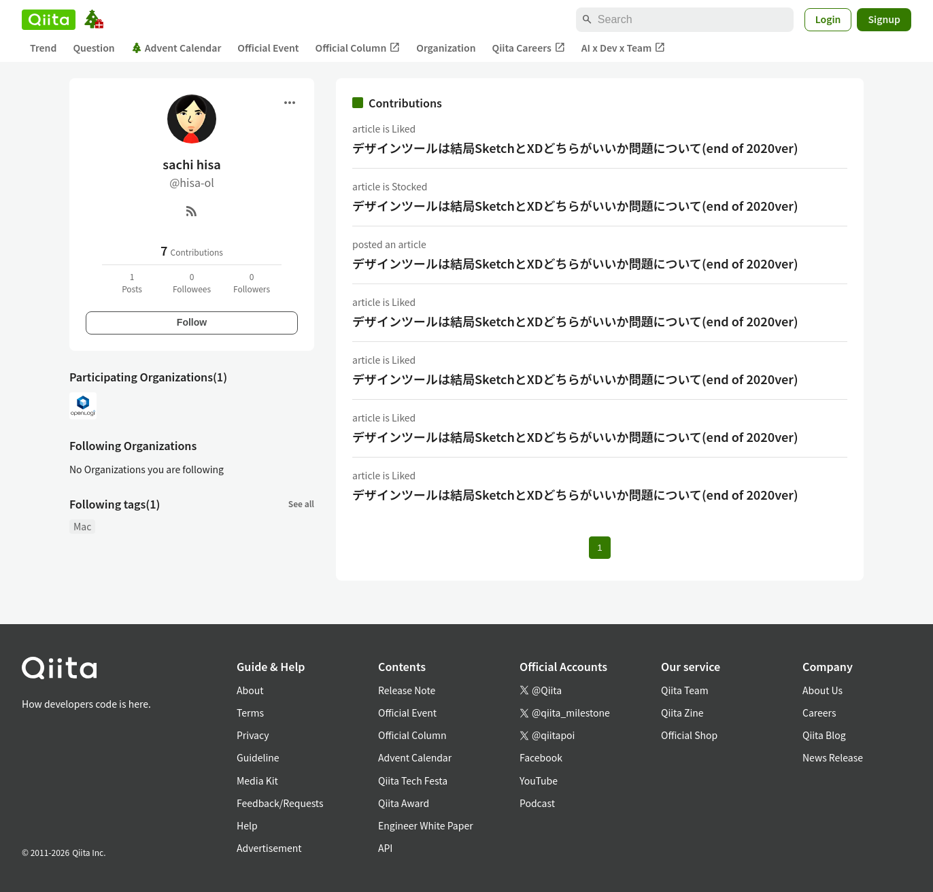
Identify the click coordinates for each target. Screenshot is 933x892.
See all (301, 503)
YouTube (539, 780)
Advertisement (269, 848)
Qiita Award (403, 803)
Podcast (537, 803)
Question (93, 47)
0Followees (192, 282)
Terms (250, 712)
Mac (82, 526)
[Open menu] (289, 102)
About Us (822, 690)
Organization (445, 47)
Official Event (268, 47)
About (250, 690)
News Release (832, 757)
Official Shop (689, 735)
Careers (819, 712)
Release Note (406, 690)
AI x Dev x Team (623, 48)
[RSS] (192, 211)
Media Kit (257, 780)
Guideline (258, 757)
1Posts (132, 282)
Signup (884, 19)
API (385, 848)
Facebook (541, 757)
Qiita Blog (824, 735)
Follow (192, 322)
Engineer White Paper (425, 825)
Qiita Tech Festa (412, 780)
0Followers (251, 282)
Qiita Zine (682, 712)
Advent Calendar (176, 47)
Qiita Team (685, 690)
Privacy (253, 735)
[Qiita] (48, 20)
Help (247, 825)
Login (828, 19)
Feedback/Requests (280, 803)
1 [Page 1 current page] (599, 548)
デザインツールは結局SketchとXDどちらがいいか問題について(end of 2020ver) (575, 147)
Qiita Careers (528, 48)
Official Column (358, 48)
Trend (43, 47)
